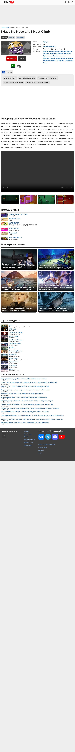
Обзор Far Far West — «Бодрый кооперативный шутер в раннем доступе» (55, 267)
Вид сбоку (67, 53)
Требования (20, 37)
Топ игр (26, 437)
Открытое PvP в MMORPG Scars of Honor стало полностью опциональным (25, 386)
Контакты (41, 450)
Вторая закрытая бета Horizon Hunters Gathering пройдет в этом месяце (24, 397)
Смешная (64, 58)
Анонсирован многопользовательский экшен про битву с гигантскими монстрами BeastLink (30, 408)
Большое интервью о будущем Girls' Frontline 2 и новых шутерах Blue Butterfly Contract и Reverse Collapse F (18, 266)
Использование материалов (46, 444)
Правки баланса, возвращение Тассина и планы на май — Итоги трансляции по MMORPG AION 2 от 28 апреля (18, 308)
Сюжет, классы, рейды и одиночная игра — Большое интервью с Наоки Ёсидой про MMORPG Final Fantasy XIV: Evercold (56, 308)
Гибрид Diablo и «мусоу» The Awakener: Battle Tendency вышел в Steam (24, 379)
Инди (52, 53)
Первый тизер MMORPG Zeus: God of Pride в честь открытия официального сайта (27, 404)
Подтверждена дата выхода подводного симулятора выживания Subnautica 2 (25, 390)
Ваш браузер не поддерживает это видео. (37, 171)
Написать (22, 58)
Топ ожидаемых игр (29, 439)
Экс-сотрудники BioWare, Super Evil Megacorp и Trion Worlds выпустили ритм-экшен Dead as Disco (32, 415)
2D (57, 60)
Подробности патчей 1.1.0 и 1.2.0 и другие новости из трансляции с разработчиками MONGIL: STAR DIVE (55, 287)
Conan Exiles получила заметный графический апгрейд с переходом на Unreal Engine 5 (29, 382)
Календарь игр (28, 442)
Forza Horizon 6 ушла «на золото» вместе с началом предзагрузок (22, 393)
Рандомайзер (28, 445)
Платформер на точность (51, 51)
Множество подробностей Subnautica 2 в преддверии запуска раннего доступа (18, 288)
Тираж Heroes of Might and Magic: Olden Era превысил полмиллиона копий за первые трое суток (32, 419)
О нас (40, 453)
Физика (61, 60)
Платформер (58, 53)
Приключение (48, 56)
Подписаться (11, 58)
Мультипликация (59, 56)
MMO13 (26, 431)
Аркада (45, 42)
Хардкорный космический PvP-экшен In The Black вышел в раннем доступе (25, 422)
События (11, 37)
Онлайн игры (28, 434)
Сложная (46, 53)
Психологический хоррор (51, 58)
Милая (70, 58)
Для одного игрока (49, 60)
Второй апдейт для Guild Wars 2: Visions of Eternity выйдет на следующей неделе (27, 401)
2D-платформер (66, 51)
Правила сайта (42, 447)
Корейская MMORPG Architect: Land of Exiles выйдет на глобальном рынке (25, 412)
